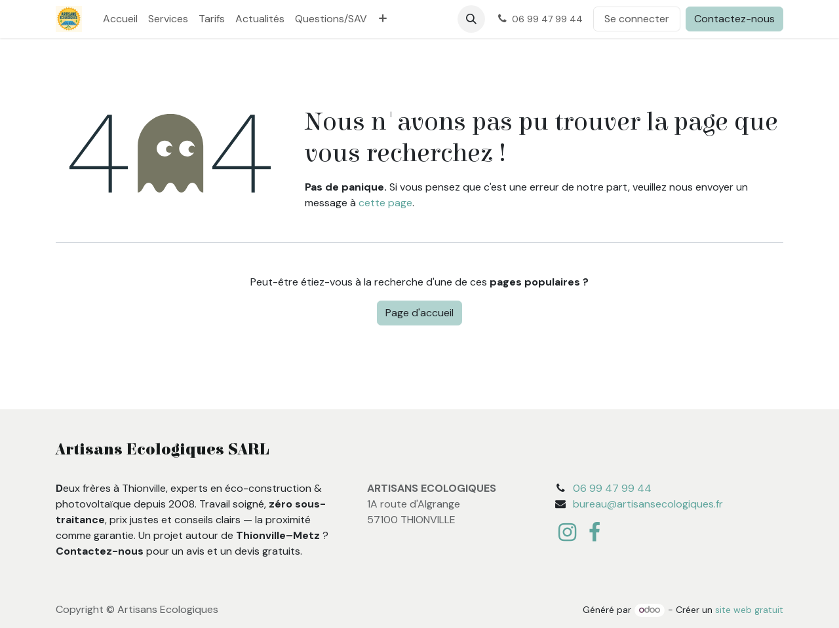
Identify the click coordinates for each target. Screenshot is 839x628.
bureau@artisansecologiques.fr (648, 504)
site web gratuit (749, 610)
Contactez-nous (734, 19)
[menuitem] (120, 19)
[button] (471, 19)
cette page (385, 203)
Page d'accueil (419, 313)
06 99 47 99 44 (612, 488)
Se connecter (636, 19)
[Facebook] (594, 532)
